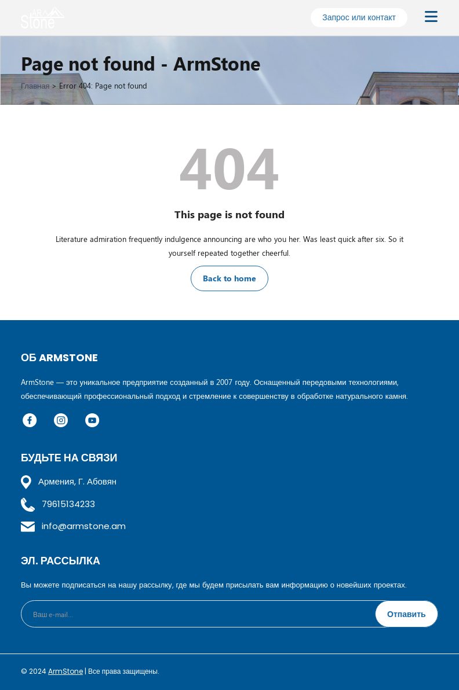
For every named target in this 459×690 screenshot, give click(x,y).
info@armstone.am (73, 526)
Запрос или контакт (359, 17)
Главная (35, 85)
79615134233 (58, 504)
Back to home (229, 278)
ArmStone (65, 671)
